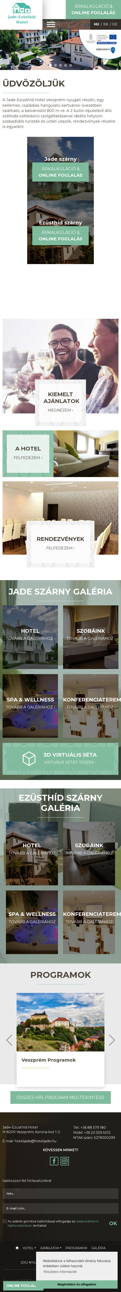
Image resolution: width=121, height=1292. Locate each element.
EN (105, 24)
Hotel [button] (28, 1248)
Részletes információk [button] (60, 1272)
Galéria (98, 1248)
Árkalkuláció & (93, 9)
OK (113, 1223)
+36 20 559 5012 (97, 1133)
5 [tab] (70, 65)
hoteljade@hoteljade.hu (35, 1141)
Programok (76, 1248)
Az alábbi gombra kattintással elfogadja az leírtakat (53, 1223)
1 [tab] (50, 65)
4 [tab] (65, 65)
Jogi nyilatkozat (36, 1262)
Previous (9, 1040)
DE (114, 24)
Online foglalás (23, 1286)
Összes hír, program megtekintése (60, 1097)
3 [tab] (60, 65)
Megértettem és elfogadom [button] (77, 1284)
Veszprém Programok (49, 1060)
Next (112, 1040)
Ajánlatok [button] (49, 1248)
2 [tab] (55, 65)
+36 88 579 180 (93, 1127)
